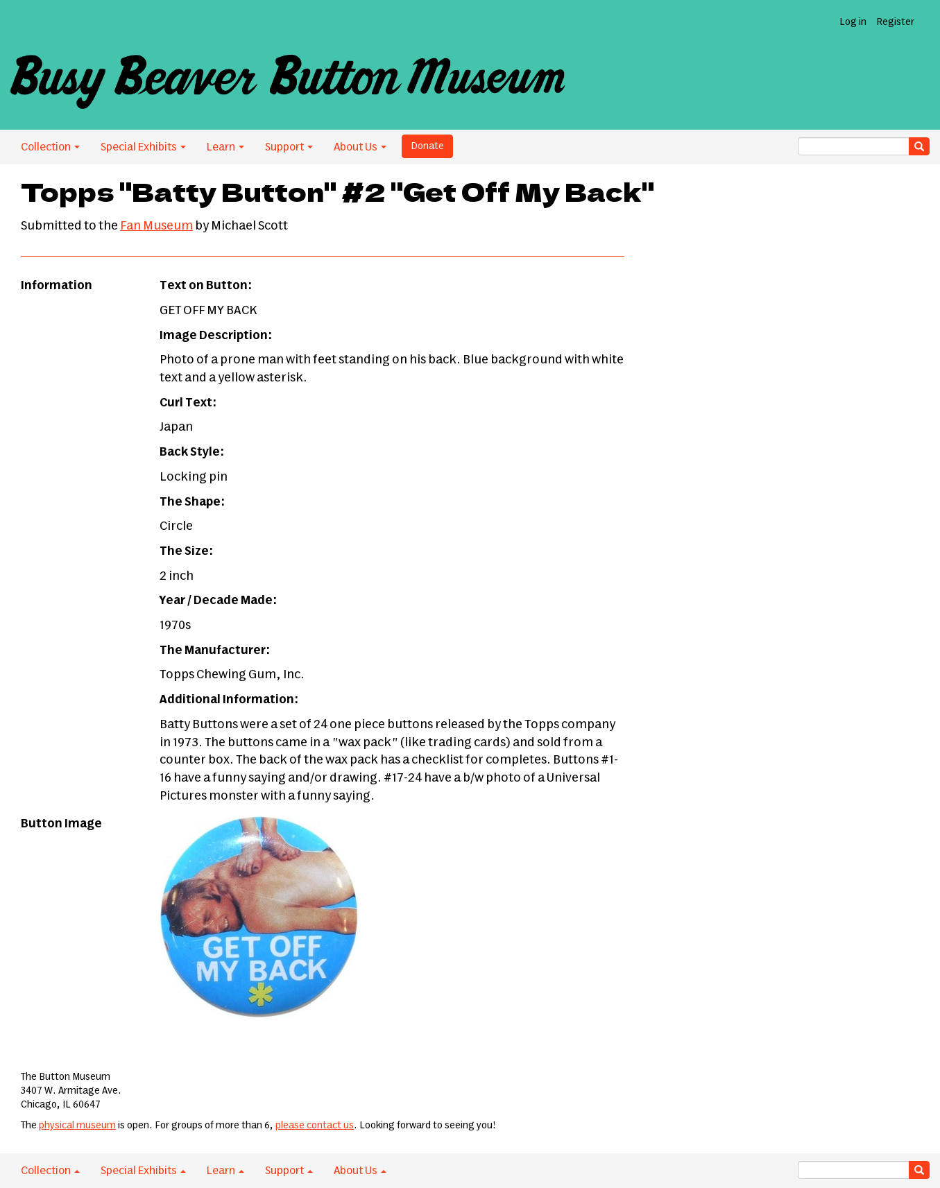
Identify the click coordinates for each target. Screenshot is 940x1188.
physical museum (77, 1125)
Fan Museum (156, 226)
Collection (50, 147)
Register (895, 22)
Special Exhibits (143, 147)
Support (289, 147)
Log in (852, 22)
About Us (360, 147)
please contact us (314, 1125)
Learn (225, 147)
